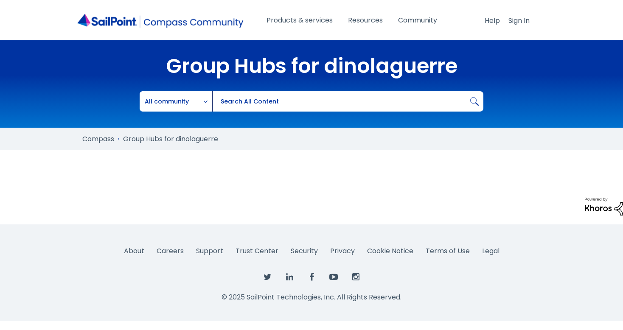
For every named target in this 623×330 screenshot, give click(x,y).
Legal (491, 251)
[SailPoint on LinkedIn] (289, 277)
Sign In (519, 20)
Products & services (300, 20)
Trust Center (257, 251)
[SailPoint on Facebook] (311, 277)
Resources (365, 20)
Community (417, 20)
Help (492, 20)
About (134, 251)
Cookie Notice (390, 251)
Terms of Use (448, 251)
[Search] (347, 101)
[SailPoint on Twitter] (267, 277)
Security (304, 251)
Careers (170, 251)
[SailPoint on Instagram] (355, 277)
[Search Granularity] (176, 101)
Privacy (342, 251)
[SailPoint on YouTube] (333, 277)
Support (209, 251)
